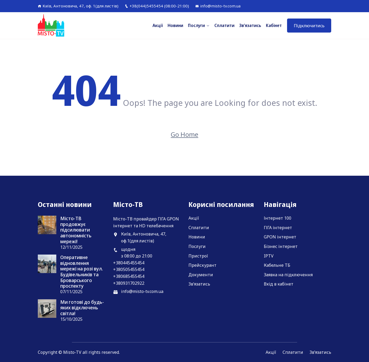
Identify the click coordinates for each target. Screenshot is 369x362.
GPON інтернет (280, 237)
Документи (200, 275)
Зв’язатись (250, 25)
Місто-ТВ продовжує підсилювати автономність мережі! (75, 230)
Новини (175, 25)
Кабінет (274, 25)
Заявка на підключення (288, 275)
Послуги (196, 25)
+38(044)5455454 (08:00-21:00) (157, 5)
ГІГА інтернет (278, 227)
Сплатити (224, 25)
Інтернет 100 (277, 218)
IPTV (269, 256)
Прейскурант (202, 265)
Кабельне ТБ (277, 265)
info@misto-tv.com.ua (218, 5)
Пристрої (198, 256)
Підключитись (309, 25)
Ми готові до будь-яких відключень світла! (82, 307)
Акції (158, 25)
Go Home (184, 134)
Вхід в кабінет (278, 284)
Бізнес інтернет (281, 246)
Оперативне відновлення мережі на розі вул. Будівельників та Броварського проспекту (81, 272)
